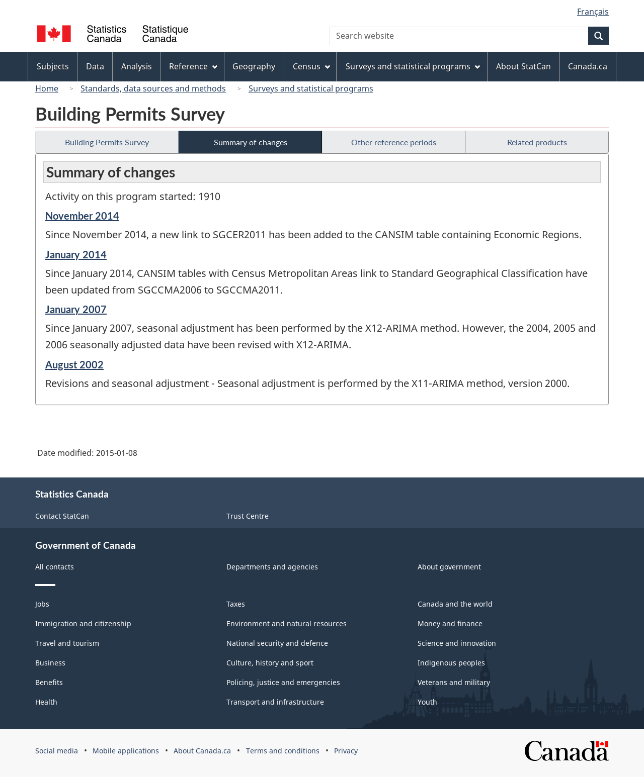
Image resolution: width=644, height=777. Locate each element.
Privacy (346, 750)
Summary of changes (250, 142)
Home (46, 88)
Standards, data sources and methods (153, 88)
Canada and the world (455, 604)
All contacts (54, 566)
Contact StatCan (62, 516)
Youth (427, 702)
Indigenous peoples (451, 662)
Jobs (42, 604)
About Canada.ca (202, 750)
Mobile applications (126, 750)
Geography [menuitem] (253, 66)
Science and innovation (457, 643)
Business (50, 662)
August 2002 (74, 364)
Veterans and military (454, 682)
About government (449, 566)
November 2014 (82, 216)
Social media (56, 750)
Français (593, 11)
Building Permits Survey (107, 142)
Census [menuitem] (311, 66)
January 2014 (76, 254)
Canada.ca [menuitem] (587, 66)
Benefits (49, 682)
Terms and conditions (282, 750)
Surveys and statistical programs (311, 88)
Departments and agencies (272, 566)
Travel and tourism (67, 643)
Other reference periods (393, 142)
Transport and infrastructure (275, 702)
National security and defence (277, 643)
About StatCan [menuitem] (523, 66)
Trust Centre (247, 516)
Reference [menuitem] (193, 66)
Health (46, 702)
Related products (537, 142)
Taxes (235, 604)
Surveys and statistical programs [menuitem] (413, 66)
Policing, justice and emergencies (283, 682)
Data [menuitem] (95, 66)
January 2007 (76, 309)
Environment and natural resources (286, 623)
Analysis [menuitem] (136, 66)
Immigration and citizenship (83, 623)
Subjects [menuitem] (53, 66)
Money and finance (450, 623)
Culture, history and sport (269, 662)
